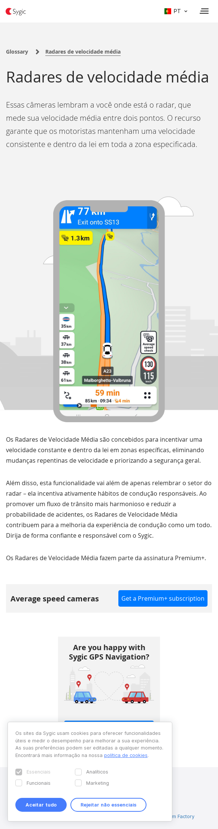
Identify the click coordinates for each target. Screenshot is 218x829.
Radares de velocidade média (83, 51)
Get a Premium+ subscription (163, 598)
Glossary (17, 51)
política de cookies (126, 755)
